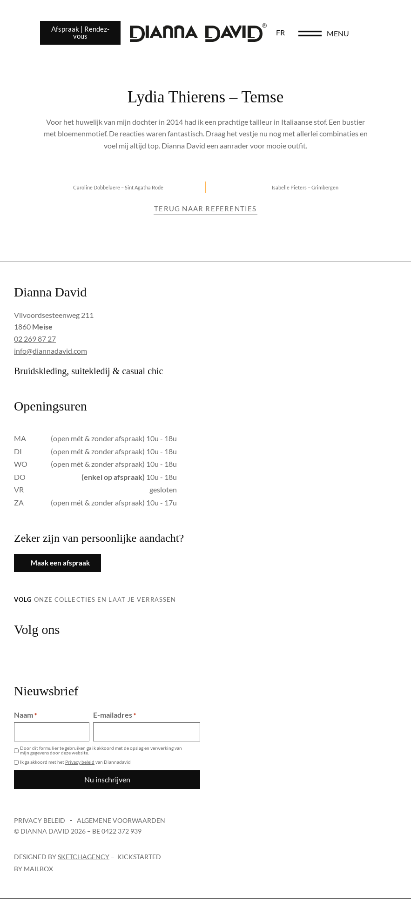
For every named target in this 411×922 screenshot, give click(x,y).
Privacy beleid (79, 762)
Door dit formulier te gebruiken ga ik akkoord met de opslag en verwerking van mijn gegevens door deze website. (101, 750)
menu (362, 33)
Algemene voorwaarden (121, 820)
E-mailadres (114, 715)
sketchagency (83, 857)
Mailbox (38, 869)
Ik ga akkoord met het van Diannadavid (75, 762)
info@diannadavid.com (50, 350)
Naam (25, 715)
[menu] (334, 33)
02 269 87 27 (35, 338)
